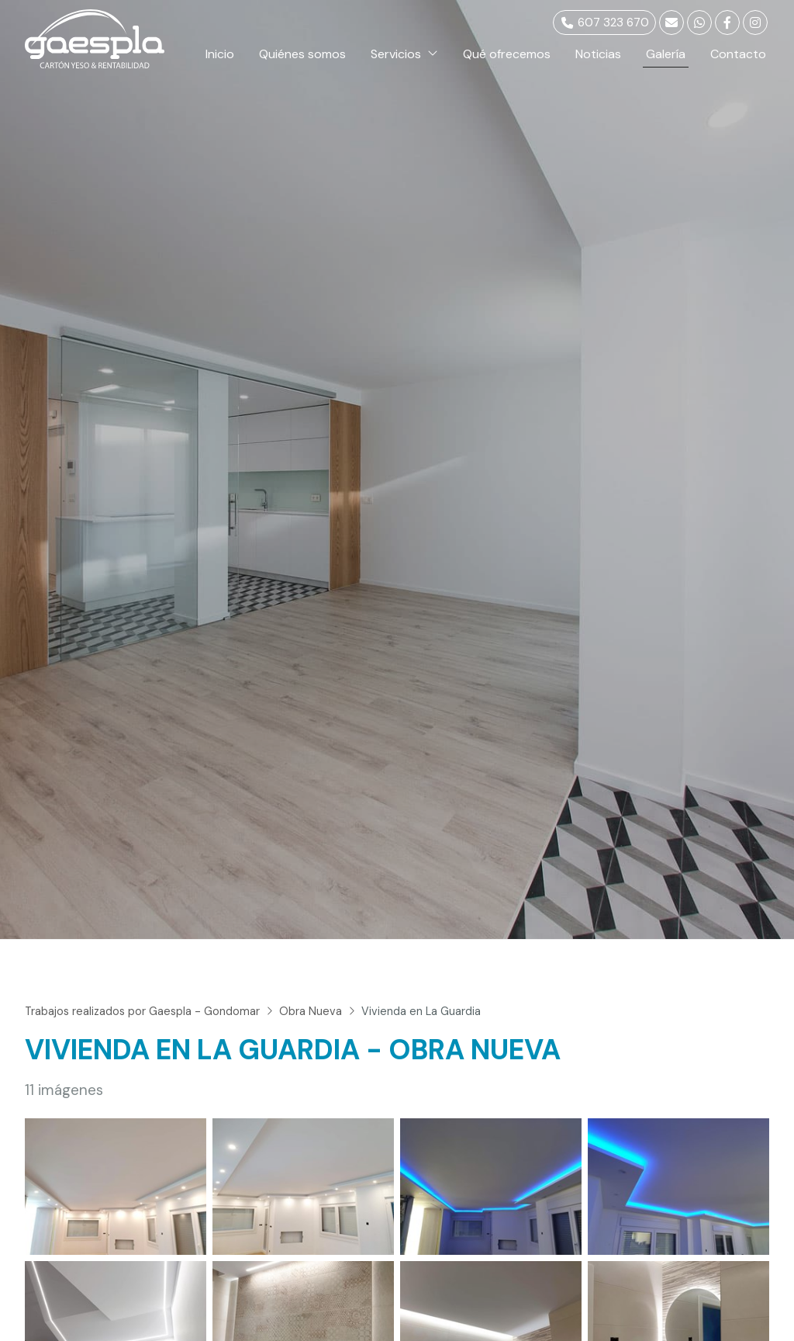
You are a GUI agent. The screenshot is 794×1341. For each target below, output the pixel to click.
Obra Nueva (310, 1011)
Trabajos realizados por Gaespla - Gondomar (142, 1011)
